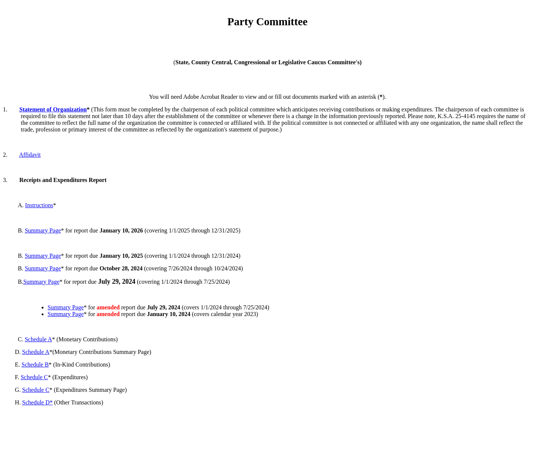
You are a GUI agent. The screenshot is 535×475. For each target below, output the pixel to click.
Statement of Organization (53, 109)
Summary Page (43, 230)
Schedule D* (37, 402)
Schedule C (34, 377)
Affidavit (29, 155)
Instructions (39, 205)
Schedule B (35, 364)
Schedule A (38, 339)
